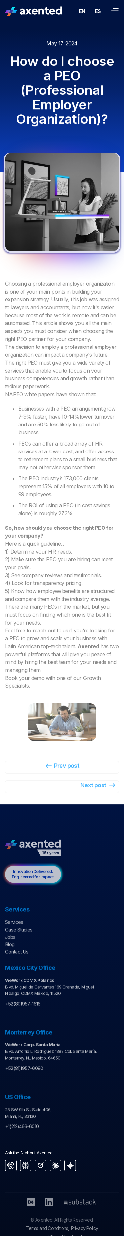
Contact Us (17, 962)
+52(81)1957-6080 (24, 1079)
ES (98, 11)
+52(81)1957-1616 (22, 1014)
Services (14, 933)
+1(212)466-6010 (22, 1137)
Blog (9, 955)
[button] (114, 11)
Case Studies (18, 940)
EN (82, 11)
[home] (33, 11)
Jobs (10, 947)
